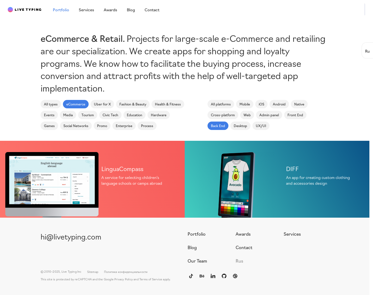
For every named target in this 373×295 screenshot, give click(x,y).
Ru (367, 50)
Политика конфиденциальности (125, 272)
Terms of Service (150, 279)
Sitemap (92, 272)
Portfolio (197, 234)
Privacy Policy (123, 279)
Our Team (197, 261)
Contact (244, 247)
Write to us (350, 9)
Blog (192, 247)
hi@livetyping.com (71, 236)
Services (292, 234)
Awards (243, 234)
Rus (239, 261)
